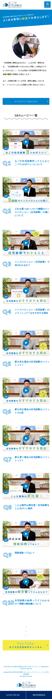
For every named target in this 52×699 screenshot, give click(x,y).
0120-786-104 (13, 695)
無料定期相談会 (39, 695)
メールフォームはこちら (26, 101)
